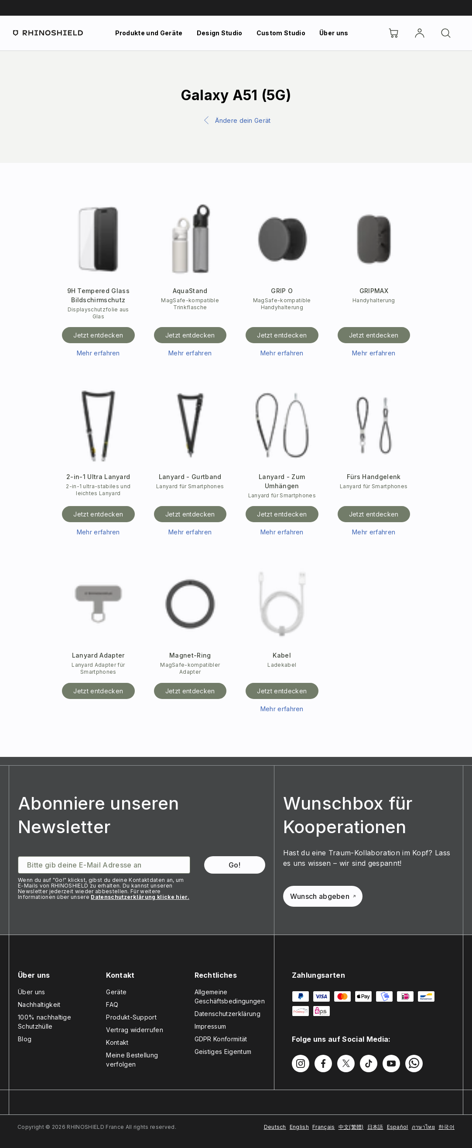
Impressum (210, 1026)
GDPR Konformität (221, 1039)
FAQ (112, 1004)
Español (397, 1127)
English (299, 1127)
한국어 (446, 1127)
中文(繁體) (351, 1127)
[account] (420, 33)
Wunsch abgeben (323, 896)
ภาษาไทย (423, 1127)
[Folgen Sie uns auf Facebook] (323, 1063)
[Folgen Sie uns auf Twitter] (346, 1063)
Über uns (334, 33)
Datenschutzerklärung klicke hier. (140, 897)
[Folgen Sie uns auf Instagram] (300, 1063)
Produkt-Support (131, 1017)
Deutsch (275, 1127)
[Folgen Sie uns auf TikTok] (368, 1063)
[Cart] (393, 33)
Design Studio (220, 33)
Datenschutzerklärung (227, 1013)
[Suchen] (446, 33)
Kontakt (117, 1042)
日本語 (375, 1127)
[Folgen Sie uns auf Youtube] (391, 1063)
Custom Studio (281, 33)
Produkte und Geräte (149, 33)
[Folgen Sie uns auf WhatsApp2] (414, 1063)
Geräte (116, 992)
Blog (24, 1039)
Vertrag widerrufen (134, 1029)
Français (323, 1127)
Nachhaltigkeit (39, 1004)
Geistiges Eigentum (223, 1051)
